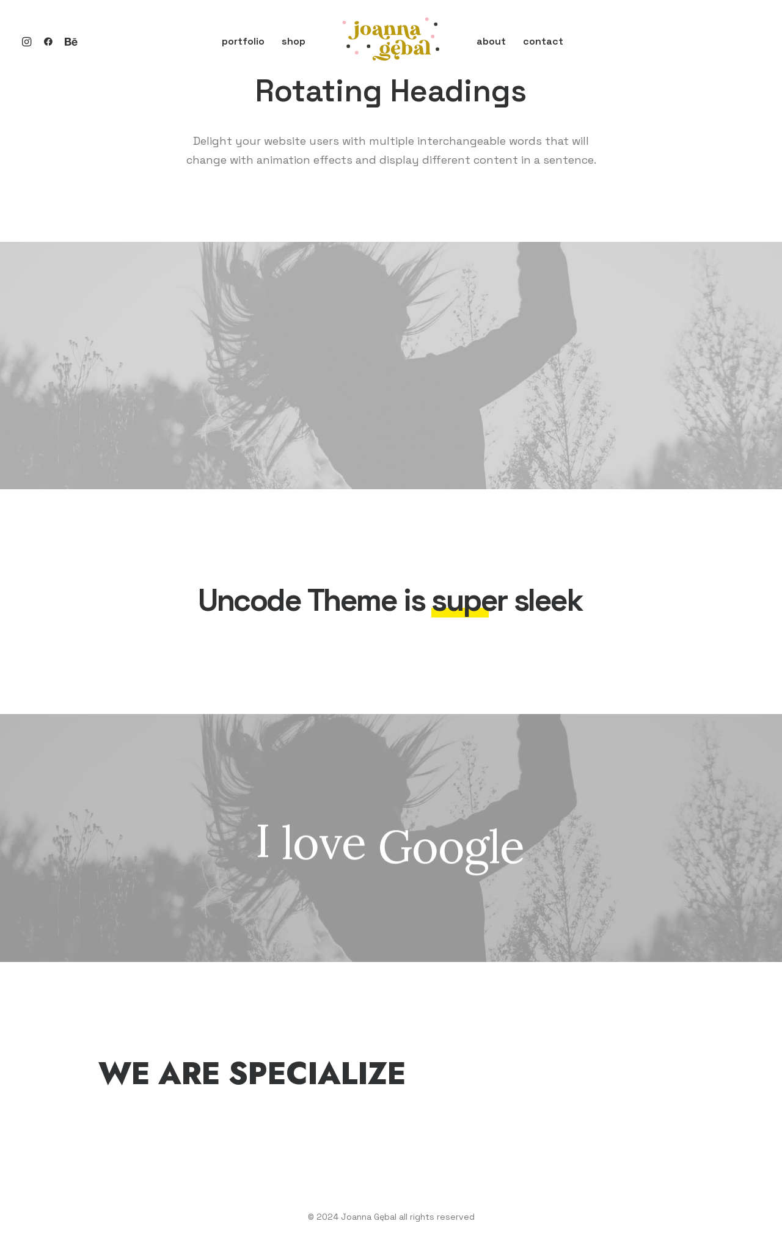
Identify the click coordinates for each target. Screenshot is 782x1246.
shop (293, 41)
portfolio (243, 41)
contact (543, 41)
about (491, 41)
